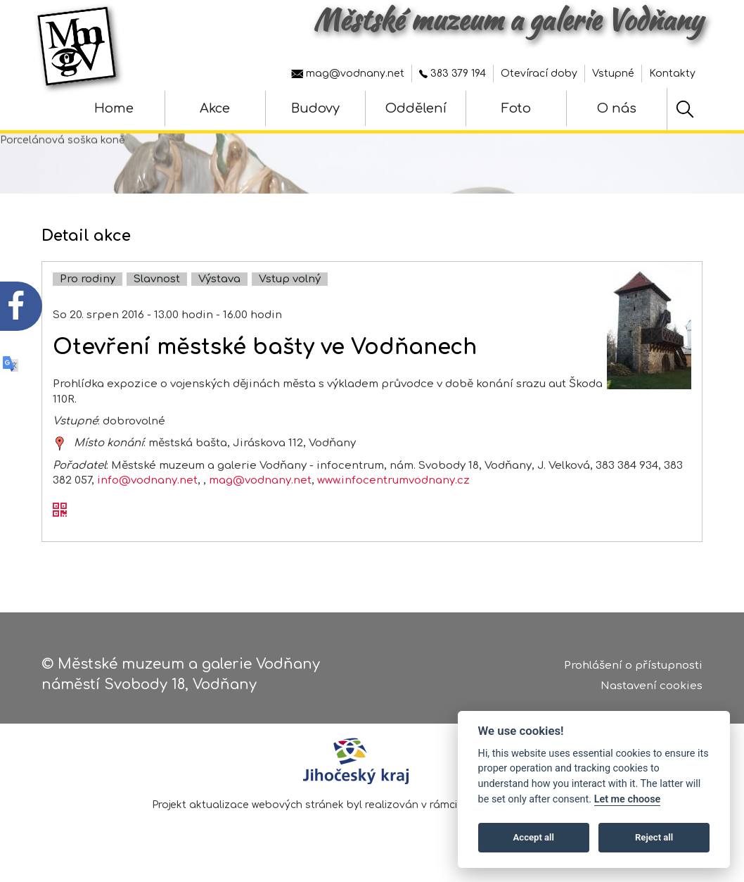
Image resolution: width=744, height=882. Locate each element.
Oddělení (416, 108)
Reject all (654, 837)
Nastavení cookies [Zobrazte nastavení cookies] (652, 686)
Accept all (533, 837)
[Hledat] (685, 109)
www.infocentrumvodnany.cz (393, 480)
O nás (616, 108)
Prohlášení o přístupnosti (633, 666)
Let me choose (627, 799)
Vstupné (613, 73)
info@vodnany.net (147, 480)
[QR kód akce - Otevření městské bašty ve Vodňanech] (60, 511)
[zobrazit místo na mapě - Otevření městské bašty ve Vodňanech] (60, 443)
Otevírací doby (539, 73)
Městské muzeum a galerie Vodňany (508, 19)
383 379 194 (452, 73)
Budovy (315, 108)
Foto (516, 108)
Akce (215, 108)
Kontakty (672, 73)
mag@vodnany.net (347, 73)
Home (114, 108)
